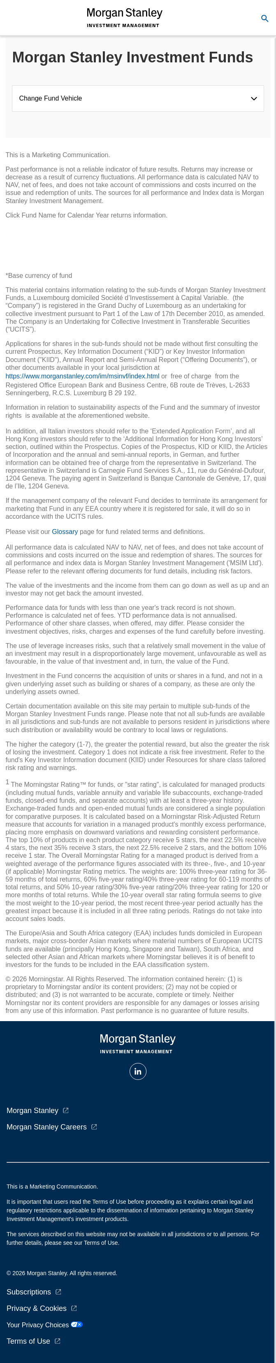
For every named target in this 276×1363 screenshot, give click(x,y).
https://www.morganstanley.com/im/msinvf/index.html (82, 376)
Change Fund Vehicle (52, 98)
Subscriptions (29, 1292)
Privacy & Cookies (37, 1308)
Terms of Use (28, 1341)
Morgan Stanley (32, 1110)
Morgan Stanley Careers (47, 1127)
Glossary (65, 531)
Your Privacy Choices (45, 1325)
